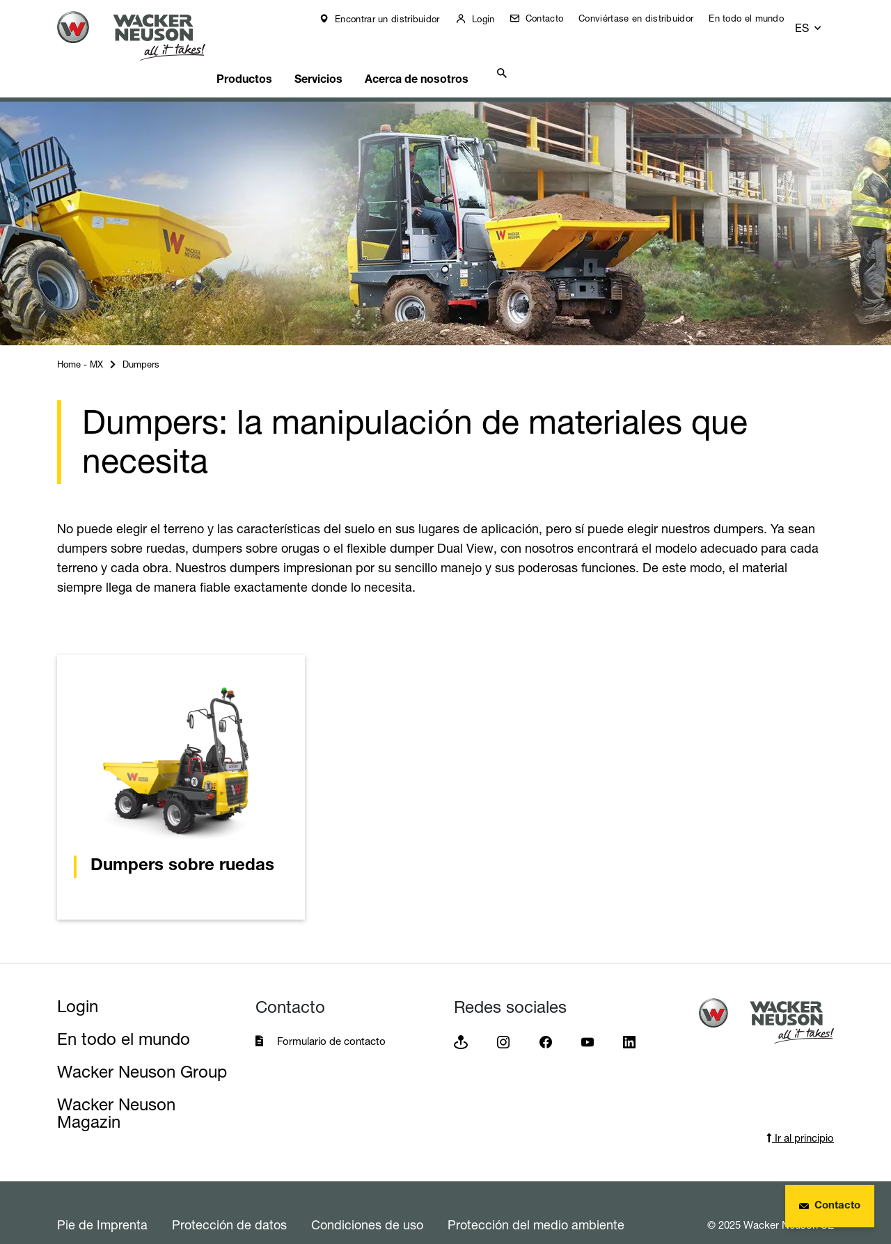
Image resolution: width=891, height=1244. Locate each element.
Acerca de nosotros (455, 53)
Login (492, 18)
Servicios (351, 53)
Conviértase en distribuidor (645, 18)
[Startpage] (142, 36)
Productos (269, 53)
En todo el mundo (756, 18)
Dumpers (141, 340)
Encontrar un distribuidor (396, 18)
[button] (821, 18)
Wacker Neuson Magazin (116, 1089)
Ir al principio (800, 1114)
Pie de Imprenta (102, 1200)
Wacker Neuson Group (142, 1048)
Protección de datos (229, 1200)
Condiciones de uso (367, 1200)
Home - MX (80, 340)
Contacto (552, 18)
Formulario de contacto (331, 1017)
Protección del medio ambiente (536, 1200)
